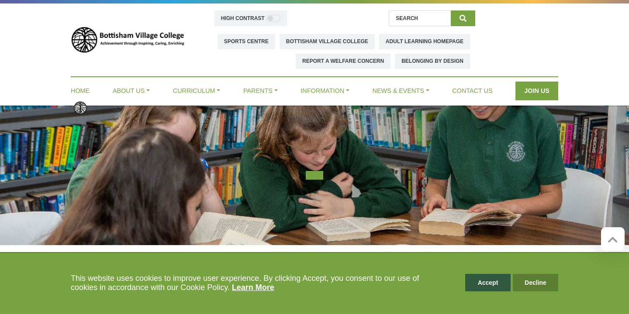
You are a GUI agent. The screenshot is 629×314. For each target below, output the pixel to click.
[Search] (420, 18)
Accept (488, 282)
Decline (535, 282)
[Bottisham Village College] (128, 39)
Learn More (253, 287)
